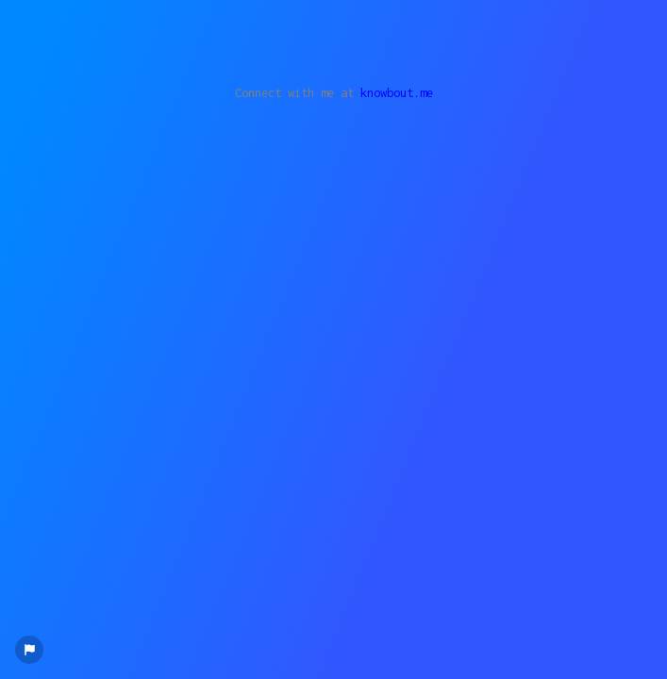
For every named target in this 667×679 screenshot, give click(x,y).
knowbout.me (396, 93)
